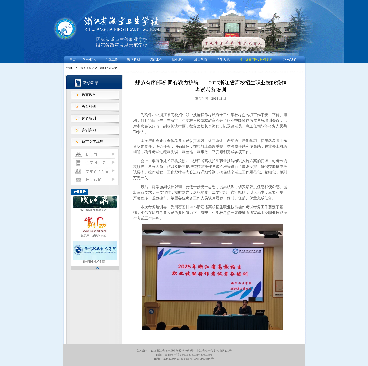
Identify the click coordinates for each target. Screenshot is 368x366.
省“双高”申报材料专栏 (256, 59)
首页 (72, 59)
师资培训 (89, 118)
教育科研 (89, 106)
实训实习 (89, 130)
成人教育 (200, 59)
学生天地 (223, 59)
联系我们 (289, 59)
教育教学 (89, 95)
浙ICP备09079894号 (202, 358)
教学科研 (133, 59)
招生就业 (178, 59)
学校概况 (89, 59)
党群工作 (111, 59)
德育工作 (156, 59)
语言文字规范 (92, 142)
